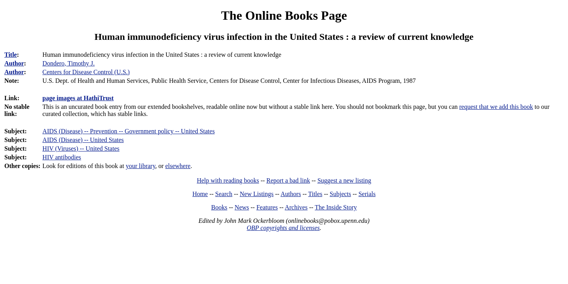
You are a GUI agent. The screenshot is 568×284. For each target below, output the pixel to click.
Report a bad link (288, 180)
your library (140, 166)
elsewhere (178, 166)
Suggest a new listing (344, 180)
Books (219, 207)
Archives (296, 207)
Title (10, 54)
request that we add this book (496, 106)
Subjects (340, 194)
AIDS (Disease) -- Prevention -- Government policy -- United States (129, 131)
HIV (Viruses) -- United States (81, 148)
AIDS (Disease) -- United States (83, 139)
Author (14, 63)
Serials (367, 194)
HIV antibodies (62, 157)
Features (267, 207)
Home (200, 194)
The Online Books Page (284, 15)
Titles (315, 194)
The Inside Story (336, 207)
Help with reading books (228, 180)
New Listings (257, 194)
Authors (290, 194)
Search (224, 194)
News (242, 207)
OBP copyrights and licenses (283, 227)
